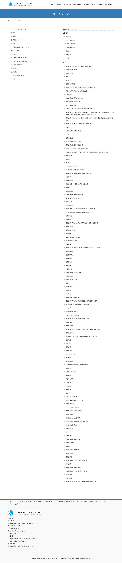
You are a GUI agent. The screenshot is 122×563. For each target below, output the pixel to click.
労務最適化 (69, 94)
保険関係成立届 (70, 354)
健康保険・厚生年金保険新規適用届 (76, 460)
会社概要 (14, 36)
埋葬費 (68, 134)
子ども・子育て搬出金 (72, 407)
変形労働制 (69, 262)
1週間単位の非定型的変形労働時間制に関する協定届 (81, 336)
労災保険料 (69, 464)
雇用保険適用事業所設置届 (74, 273)
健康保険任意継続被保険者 (74, 198)
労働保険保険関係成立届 (73, 297)
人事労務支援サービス (19, 58)
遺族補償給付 (70, 361)
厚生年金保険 (70, 404)
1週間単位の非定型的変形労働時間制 (77, 365)
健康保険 (68, 375)
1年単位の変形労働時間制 (73, 237)
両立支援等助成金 (71, 372)
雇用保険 (68, 219)
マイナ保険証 (70, 429)
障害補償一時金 (70, 230)
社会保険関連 (71, 40)
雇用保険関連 (71, 44)
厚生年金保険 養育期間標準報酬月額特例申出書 (80, 87)
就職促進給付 (70, 226)
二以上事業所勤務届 (72, 397)
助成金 (68, 51)
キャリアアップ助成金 (72, 315)
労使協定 (68, 163)
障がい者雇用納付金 (72, 70)
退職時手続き (70, 73)
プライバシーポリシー (18, 75)
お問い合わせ (15, 68)
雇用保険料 (69, 436)
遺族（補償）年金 (71, 105)
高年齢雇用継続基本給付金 (74, 141)
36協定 (68, 393)
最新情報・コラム (16, 40)
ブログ (13, 33)
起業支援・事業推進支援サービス (23, 61)
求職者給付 (69, 202)
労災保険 (68, 382)
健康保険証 (69, 457)
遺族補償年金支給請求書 (73, 418)
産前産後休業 (70, 414)
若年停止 (68, 390)
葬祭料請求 (69, 475)
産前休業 (68, 358)
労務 (67, 432)
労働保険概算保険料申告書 (74, 411)
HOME (13, 44)
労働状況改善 (70, 138)
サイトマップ (15, 79)
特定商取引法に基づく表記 (21, 47)
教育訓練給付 (70, 251)
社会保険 (68, 347)
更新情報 (14, 72)
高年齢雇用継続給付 (72, 425)
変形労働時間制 (70, 84)
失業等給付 (69, 177)
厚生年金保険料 (70, 379)
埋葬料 (68, 159)
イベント (68, 58)
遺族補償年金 (70, 255)
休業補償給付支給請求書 (73, 102)
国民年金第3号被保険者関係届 (75, 170)
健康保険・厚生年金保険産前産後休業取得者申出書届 (82, 301)
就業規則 (68, 187)
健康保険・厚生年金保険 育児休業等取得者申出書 (81, 482)
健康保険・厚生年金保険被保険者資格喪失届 (79, 124)
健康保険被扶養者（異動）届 (74, 145)
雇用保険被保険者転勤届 (73, 439)
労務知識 (68, 37)
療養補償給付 (70, 443)
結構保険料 (69, 322)
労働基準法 (69, 258)
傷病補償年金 (70, 205)
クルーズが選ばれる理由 (18, 29)
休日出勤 (68, 308)
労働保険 (68, 244)
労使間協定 (69, 478)
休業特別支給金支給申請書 (74, 131)
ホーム (12, 502)
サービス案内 (15, 51)
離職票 (68, 127)
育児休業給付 (70, 453)
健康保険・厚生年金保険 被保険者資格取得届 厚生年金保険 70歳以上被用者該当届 (89, 119)
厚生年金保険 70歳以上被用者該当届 (76, 91)
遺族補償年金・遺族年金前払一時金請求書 (78, 304)
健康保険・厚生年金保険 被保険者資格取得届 (79, 66)
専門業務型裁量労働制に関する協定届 (77, 421)
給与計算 (68, 290)
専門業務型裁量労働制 (72, 450)
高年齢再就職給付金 (72, 166)
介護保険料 (69, 351)
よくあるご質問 (17, 65)
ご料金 (15, 54)
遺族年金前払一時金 (72, 280)
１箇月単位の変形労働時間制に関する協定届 (79, 109)
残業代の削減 (70, 287)
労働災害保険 (70, 333)
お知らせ (68, 54)
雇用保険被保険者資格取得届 (74, 195)
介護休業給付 (70, 191)
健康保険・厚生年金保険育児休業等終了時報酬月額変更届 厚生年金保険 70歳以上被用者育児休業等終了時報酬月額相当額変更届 (90, 113)
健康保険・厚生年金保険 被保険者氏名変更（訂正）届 (82, 223)
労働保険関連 (71, 47)
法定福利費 (69, 269)
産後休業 (68, 386)
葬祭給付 (68, 80)
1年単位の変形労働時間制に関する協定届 (78, 212)
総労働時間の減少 (71, 312)
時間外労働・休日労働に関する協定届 (77, 184)
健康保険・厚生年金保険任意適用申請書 (78, 319)
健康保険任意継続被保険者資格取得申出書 (78, 173)
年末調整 (68, 265)
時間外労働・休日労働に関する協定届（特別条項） (81, 209)
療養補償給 (69, 156)
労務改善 (68, 340)
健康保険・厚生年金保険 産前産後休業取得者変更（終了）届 (84, 329)
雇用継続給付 (70, 276)
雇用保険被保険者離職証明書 (74, 98)
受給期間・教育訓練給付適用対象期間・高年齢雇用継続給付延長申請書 (87, 152)
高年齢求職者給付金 (72, 241)
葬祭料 (68, 446)
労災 (67, 77)
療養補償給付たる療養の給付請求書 (76, 471)
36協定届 (68, 234)
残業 (67, 283)
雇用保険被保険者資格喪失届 (74, 467)
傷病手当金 (69, 216)
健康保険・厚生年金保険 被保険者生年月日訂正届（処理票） (84, 248)
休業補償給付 (70, 180)
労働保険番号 (70, 326)
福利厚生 (68, 294)
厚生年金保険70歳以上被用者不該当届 (77, 148)
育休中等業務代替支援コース (74, 400)
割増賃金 (68, 368)
